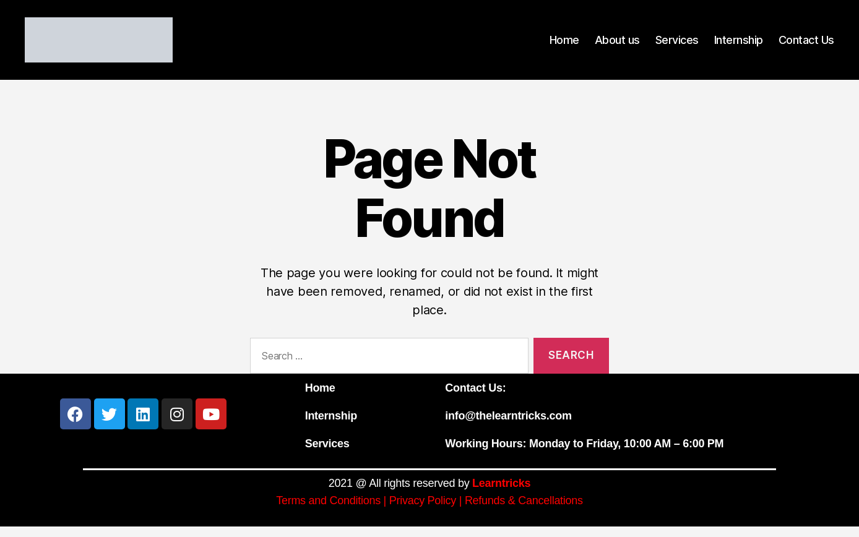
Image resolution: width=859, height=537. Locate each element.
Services (677, 44)
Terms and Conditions (328, 511)
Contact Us (806, 44)
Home (564, 44)
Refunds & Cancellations (524, 511)
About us (617, 44)
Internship (738, 44)
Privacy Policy (422, 511)
